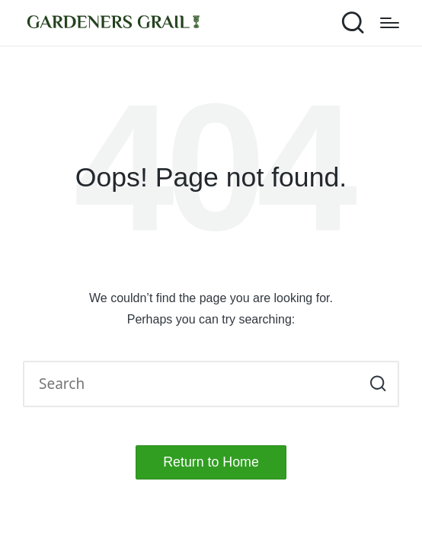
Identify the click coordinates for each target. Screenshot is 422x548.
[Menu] (389, 23)
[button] (378, 384)
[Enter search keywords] (211, 384)
